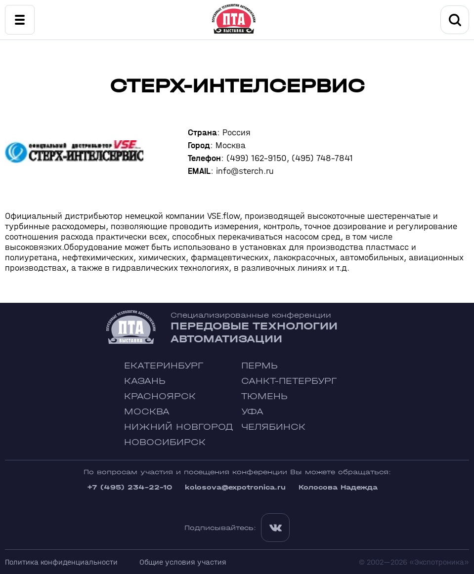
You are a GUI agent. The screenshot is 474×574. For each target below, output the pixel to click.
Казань (145, 381)
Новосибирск (165, 442)
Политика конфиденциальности (61, 562)
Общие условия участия (182, 562)
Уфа (252, 412)
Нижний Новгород (178, 427)
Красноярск (160, 396)
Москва (147, 412)
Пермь (259, 366)
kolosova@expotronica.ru (235, 487)
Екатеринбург (163, 366)
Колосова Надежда (338, 487)
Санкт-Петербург (289, 381)
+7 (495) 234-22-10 (129, 487)
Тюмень (264, 396)
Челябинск (273, 427)
